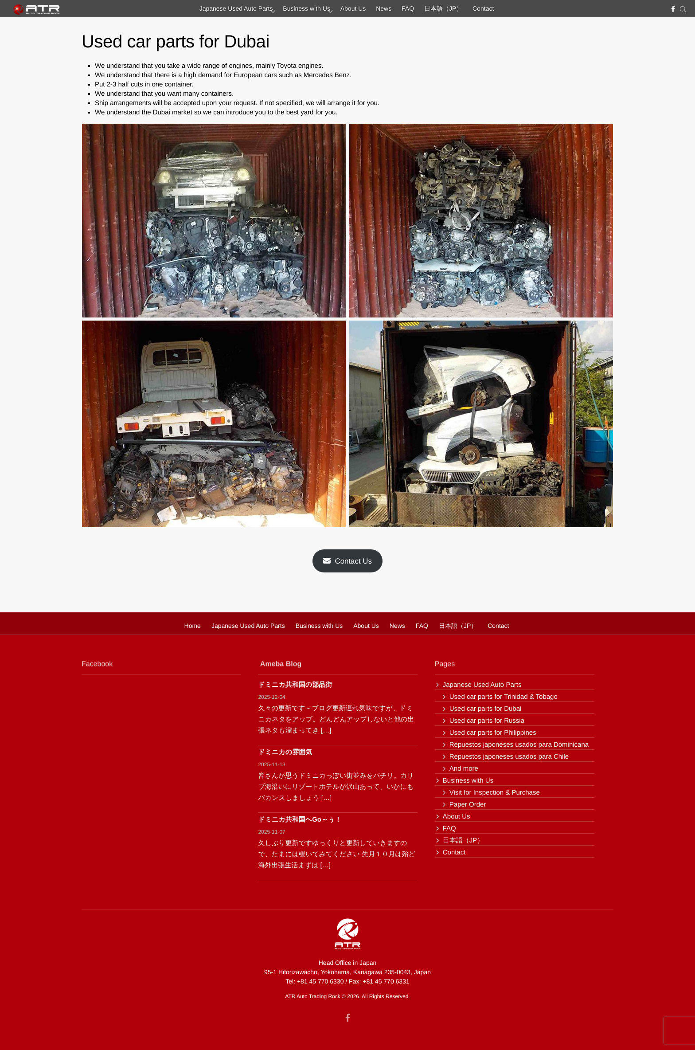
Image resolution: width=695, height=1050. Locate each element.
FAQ (412, 11)
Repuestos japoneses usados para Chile (509, 756)
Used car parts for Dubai (485, 709)
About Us (348, 11)
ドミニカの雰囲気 (285, 752)
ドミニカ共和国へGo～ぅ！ (299, 819)
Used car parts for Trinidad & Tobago (503, 697)
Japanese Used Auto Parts (221, 11)
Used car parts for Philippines (492, 733)
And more (463, 768)
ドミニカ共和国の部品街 (295, 685)
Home (192, 625)
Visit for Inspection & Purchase (494, 792)
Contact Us (347, 561)
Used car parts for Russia (486, 721)
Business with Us (296, 11)
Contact (498, 11)
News (383, 11)
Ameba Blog (280, 667)
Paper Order (467, 804)
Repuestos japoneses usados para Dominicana (519, 744)
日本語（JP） (453, 11)
